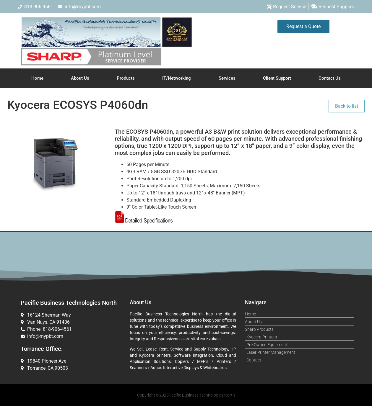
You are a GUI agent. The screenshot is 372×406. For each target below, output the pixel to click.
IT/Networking (176, 78)
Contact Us (330, 78)
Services (227, 78)
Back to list (346, 106)
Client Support (277, 78)
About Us (80, 78)
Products (126, 78)
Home (37, 78)
